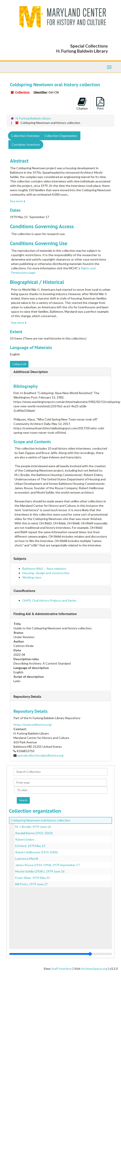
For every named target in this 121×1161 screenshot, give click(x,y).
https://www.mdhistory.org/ (32, 724)
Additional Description (30, 371)
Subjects (19, 558)
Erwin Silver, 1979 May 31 (32, 878)
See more (17, 201)
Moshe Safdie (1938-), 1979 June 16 (39, 871)
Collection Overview (25, 136)
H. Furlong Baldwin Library (33, 118)
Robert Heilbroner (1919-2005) (36, 852)
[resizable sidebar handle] (60, 954)
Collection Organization (60, 136)
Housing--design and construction (46, 573)
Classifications (24, 590)
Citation (82, 103)
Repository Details (27, 696)
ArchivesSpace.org (94, 968)
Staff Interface (61, 968)
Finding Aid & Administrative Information (45, 614)
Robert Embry (24, 839)
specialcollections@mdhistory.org (40, 755)
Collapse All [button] (19, 364)
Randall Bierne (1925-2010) (34, 833)
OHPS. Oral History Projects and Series (49, 600)
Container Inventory (26, 144)
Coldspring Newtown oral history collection (40, 820)
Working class (32, 577)
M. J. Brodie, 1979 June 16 (33, 826)
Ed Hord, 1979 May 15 (30, 846)
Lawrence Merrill (26, 858)
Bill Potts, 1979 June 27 (31, 884)
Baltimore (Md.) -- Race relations (44, 568)
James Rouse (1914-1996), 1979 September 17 (47, 865)
